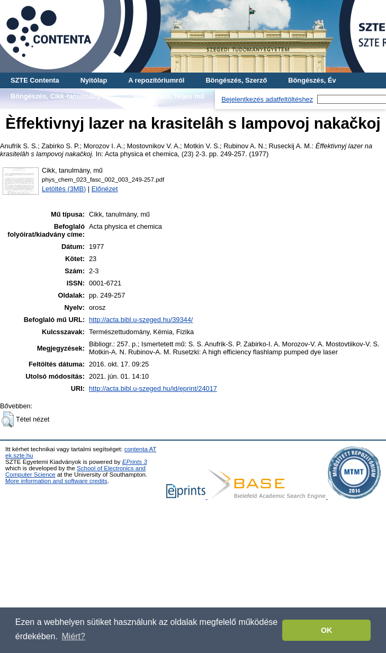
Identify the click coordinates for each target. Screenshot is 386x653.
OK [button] (327, 630)
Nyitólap (93, 80)
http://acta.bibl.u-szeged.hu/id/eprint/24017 (153, 388)
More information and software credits (56, 481)
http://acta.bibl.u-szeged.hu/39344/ (141, 320)
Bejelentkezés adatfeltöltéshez (267, 99)
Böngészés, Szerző (236, 80)
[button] (8, 419)
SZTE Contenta (35, 80)
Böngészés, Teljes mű (169, 96)
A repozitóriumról (156, 80)
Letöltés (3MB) (64, 189)
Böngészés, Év (312, 80)
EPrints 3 (134, 462)
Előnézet (105, 189)
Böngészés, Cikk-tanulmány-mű (62, 96)
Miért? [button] (73, 636)
